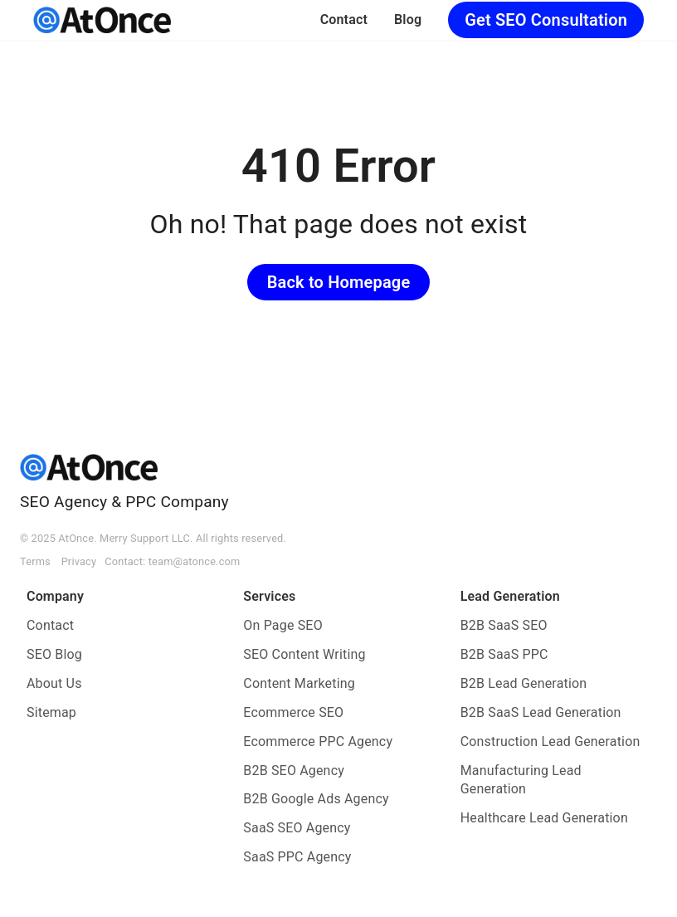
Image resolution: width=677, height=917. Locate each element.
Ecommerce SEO (293, 712)
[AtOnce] (102, 20)
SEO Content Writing (304, 654)
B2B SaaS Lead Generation (540, 712)
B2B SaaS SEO (504, 625)
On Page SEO (282, 625)
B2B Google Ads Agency (315, 799)
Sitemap (51, 712)
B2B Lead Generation (523, 683)
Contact (344, 19)
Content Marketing (299, 683)
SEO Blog (54, 654)
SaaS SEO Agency (296, 828)
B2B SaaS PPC (504, 654)
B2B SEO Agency (293, 770)
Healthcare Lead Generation (544, 818)
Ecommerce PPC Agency (317, 741)
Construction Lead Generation (550, 741)
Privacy (79, 561)
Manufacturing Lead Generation (521, 780)
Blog (407, 19)
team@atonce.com (195, 561)
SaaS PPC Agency (297, 857)
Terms (35, 561)
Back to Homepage (339, 282)
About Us (54, 683)
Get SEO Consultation (546, 20)
